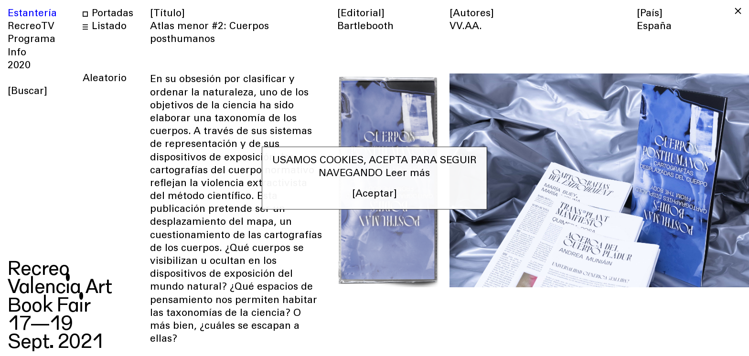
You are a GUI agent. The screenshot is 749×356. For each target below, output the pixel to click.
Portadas (108, 14)
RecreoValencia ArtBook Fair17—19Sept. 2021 (60, 301)
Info (17, 53)
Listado (105, 27)
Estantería (32, 14)
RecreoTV (31, 27)
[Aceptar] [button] (374, 195)
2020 (19, 66)
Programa (31, 40)
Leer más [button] (407, 174)
